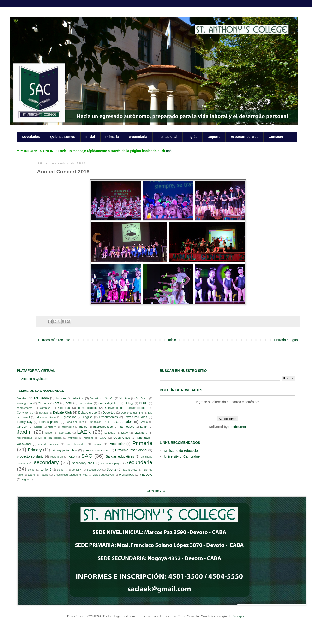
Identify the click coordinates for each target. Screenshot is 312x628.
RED (72, 456)
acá (169, 151)
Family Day (24, 422)
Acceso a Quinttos (34, 379)
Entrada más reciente (54, 340)
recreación (56, 456)
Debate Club (62, 412)
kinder (49, 432)
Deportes (109, 412)
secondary (46, 462)
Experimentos (108, 417)
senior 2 (45, 469)
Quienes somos (62, 137)
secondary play (110, 463)
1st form (61, 398)
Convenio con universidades (125, 407)
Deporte (214, 137)
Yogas (25, 479)
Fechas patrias (49, 422)
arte (69, 403)
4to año (109, 398)
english (88, 417)
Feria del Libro (75, 422)
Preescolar (117, 444)
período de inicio (49, 444)
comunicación (87, 407)
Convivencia (25, 412)
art (57, 403)
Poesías (97, 444)
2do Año (78, 398)
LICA (124, 432)
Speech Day (94, 469)
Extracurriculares (244, 137)
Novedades (31, 137)
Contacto (276, 137)
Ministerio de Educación (182, 451)
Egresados (69, 417)
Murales (73, 437)
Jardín (24, 432)
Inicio (172, 340)
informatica (67, 426)
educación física (46, 417)
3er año (94, 398)
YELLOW (146, 474)
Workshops (126, 474)
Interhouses (126, 426)
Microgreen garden (50, 437)
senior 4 (76, 469)
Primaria (112, 137)
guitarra (37, 426)
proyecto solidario (30, 456)
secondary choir (83, 463)
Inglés (192, 137)
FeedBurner (237, 427)
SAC (86, 456)
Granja (144, 422)
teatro (31, 474)
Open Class (121, 437)
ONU (103, 437)
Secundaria (138, 137)
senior (31, 469)
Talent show (130, 469)
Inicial (90, 137)
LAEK (84, 432)
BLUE (143, 403)
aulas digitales (108, 403)
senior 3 (62, 469)
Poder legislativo (76, 444)
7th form (43, 403)
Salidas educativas (120, 456)
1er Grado (41, 398)
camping (45, 407)
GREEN (22, 426)
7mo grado (24, 403)
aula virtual (86, 403)
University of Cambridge (182, 456)
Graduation (124, 422)
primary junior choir (64, 450)
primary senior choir (96, 450)
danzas (43, 412)
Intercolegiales (103, 426)
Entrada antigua (286, 340)
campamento (24, 407)
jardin (144, 426)
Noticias (88, 437)
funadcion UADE (100, 422)
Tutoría (44, 474)
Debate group (87, 412)
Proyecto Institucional (131, 450)
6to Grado (142, 398)
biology (129, 403)
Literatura (140, 432)
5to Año (124, 398)
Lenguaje (109, 432)
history (52, 426)
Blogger (238, 616)
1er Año (22, 398)
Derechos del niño (132, 412)
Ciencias (64, 407)
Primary (35, 450)
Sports (111, 469)
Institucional (167, 137)
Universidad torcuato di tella (71, 474)
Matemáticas (24, 437)
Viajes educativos (103, 474)
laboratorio (65, 432)
